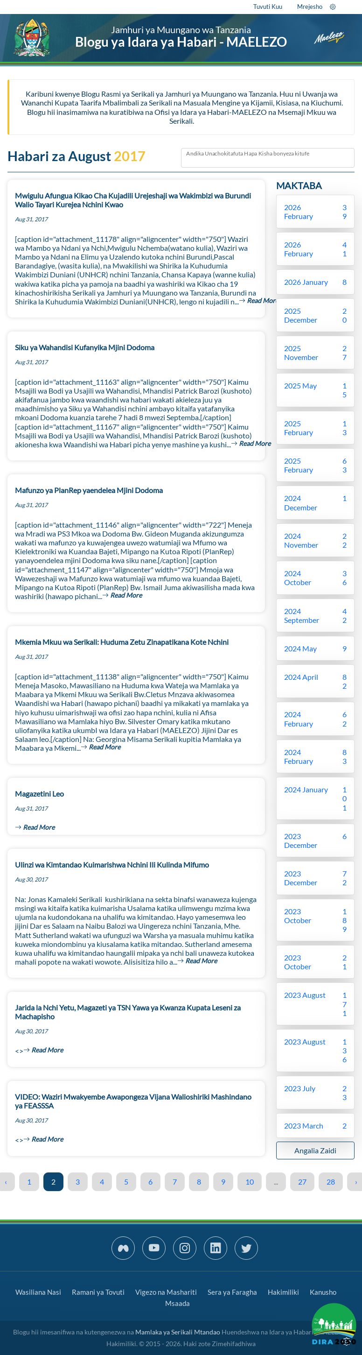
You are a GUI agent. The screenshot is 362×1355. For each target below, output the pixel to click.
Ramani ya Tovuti (98, 1292)
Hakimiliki (283, 1292)
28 (331, 1181)
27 (302, 1181)
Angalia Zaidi (315, 1150)
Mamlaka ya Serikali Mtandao (177, 1332)
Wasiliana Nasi (38, 1292)
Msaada (177, 1303)
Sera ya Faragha (232, 1292)
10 (249, 1181)
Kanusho (323, 1292)
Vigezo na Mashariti (166, 1292)
